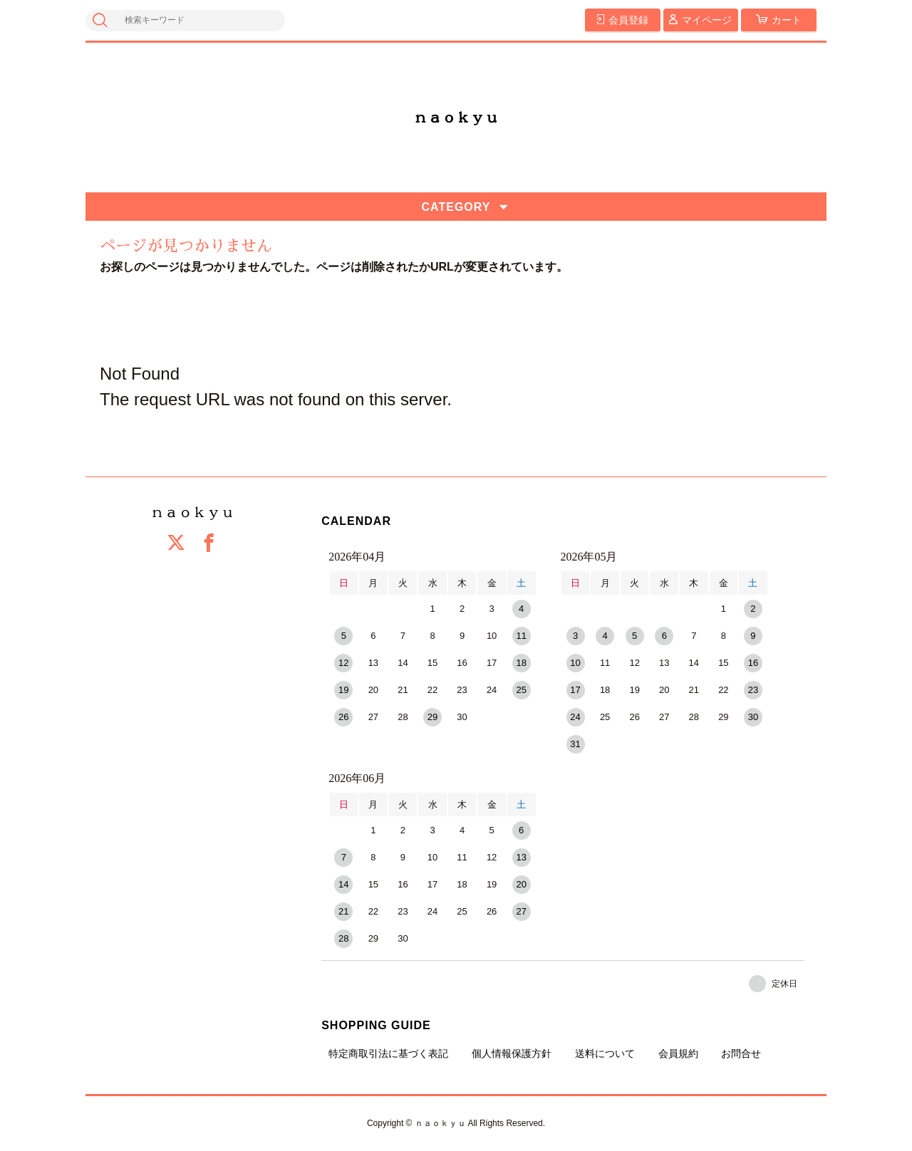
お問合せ (741, 1053)
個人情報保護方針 (511, 1053)
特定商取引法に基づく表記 (388, 1053)
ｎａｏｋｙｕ (456, 117)
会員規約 (678, 1053)
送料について (605, 1053)
